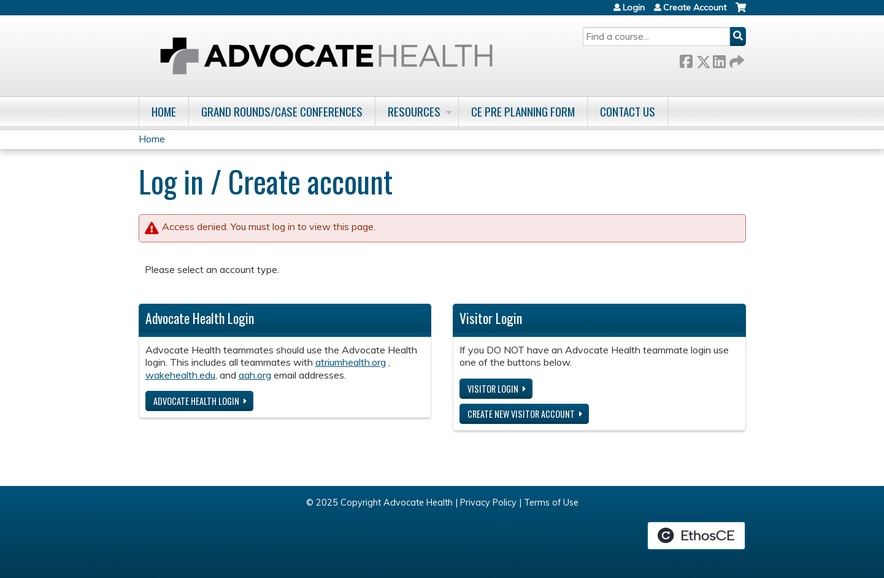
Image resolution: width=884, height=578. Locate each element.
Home (164, 111)
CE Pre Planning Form (523, 111)
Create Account (694, 7)
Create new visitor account (521, 413)
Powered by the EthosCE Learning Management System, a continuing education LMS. (696, 535)
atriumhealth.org (350, 362)
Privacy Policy (488, 502)
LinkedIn (719, 59)
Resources (414, 111)
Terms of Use (551, 502)
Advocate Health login (196, 401)
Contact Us (627, 111)
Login (634, 7)
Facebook (686, 59)
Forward (735, 59)
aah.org (255, 375)
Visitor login (492, 388)
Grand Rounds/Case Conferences (282, 111)
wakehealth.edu (180, 375)
